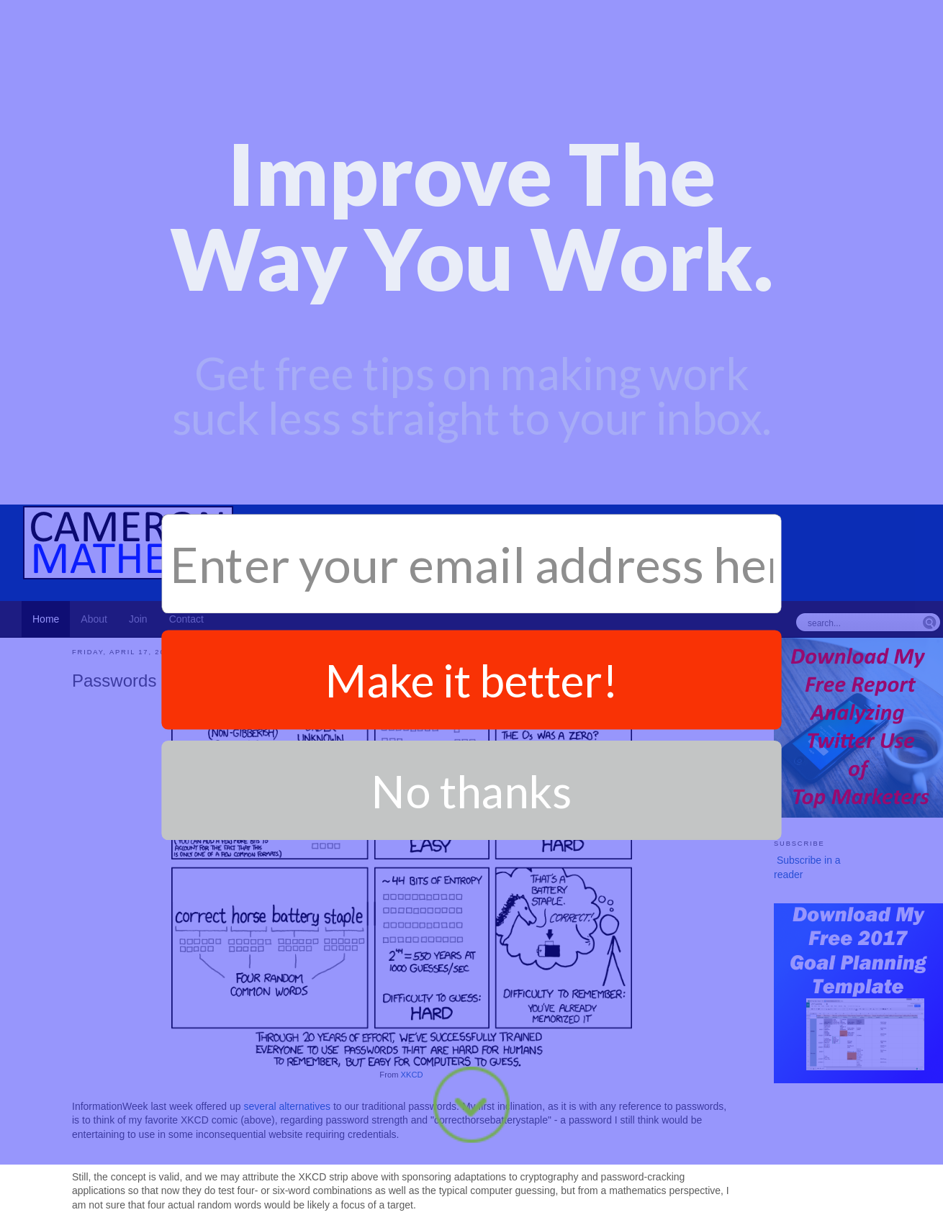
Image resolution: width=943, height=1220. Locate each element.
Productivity (116, 1210)
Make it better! (471, 362)
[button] (471, 77)
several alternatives (286, 887)
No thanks (471, 472)
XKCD (412, 855)
